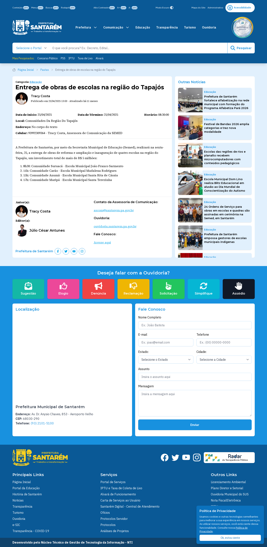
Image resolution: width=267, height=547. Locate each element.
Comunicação (116, 27)
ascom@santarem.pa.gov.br (114, 210)
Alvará (100, 58)
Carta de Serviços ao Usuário (120, 500)
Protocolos (108, 525)
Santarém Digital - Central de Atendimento (129, 506)
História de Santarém (27, 494)
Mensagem (146, 386)
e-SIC (16, 525)
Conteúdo (20, 7)
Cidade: (201, 352)
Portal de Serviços (113, 482)
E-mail (142, 334)
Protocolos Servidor (114, 519)
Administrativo (215, 7)
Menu (37, 7)
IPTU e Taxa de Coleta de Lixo (121, 488)
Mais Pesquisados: (23, 58)
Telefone (202, 334)
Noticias (18, 500)
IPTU (71, 58)
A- (133, 7)
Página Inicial (25, 70)
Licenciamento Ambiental (228, 482)
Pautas (46, 70)
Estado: (143, 352)
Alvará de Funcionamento (118, 494)
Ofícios (105, 512)
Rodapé (68, 7)
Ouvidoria (209, 27)
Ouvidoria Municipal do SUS (230, 494)
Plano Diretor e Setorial (227, 488)
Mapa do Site (198, 7)
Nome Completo (149, 317)
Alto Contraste (104, 7)
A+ (121, 7)
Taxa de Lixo (85, 58)
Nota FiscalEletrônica (226, 500)
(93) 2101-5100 (42, 423)
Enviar (194, 425)
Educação (143, 27)
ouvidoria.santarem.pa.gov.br (115, 226)
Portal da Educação (26, 488)
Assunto (144, 369)
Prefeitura (86, 27)
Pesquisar (241, 48)
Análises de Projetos (114, 531)
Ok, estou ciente (230, 538)
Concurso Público (47, 58)
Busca (52, 7)
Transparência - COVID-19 (30, 531)
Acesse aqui (102, 242)
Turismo (190, 27)
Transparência (167, 27)
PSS (63, 58)
